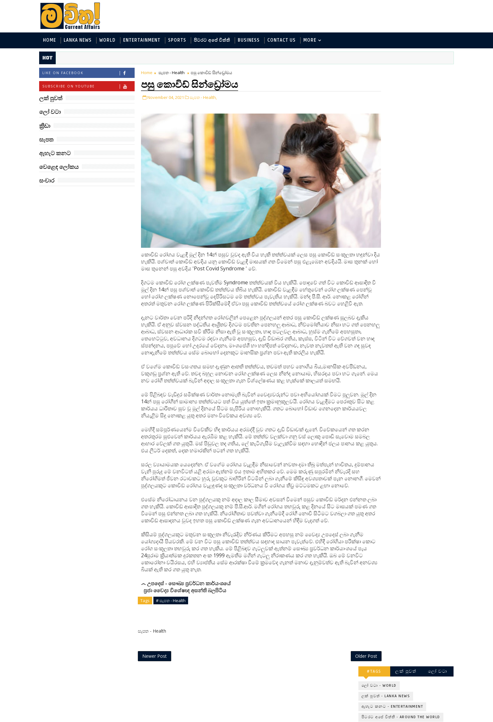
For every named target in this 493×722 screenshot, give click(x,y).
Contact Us (290, 41)
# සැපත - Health (179, 645)
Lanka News (86, 41)
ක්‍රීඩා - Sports (368, 139)
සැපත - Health (180, 74)
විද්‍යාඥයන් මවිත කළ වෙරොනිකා (406, 289)
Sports (186, 41)
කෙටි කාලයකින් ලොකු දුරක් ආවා (408, 340)
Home (58, 41)
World (116, 41)
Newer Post (163, 702)
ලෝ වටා (429, 72)
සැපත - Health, (211, 98)
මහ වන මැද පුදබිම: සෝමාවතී (405, 211)
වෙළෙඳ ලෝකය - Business (380, 149)
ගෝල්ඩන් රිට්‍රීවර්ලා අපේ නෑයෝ (410, 418)
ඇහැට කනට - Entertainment (384, 107)
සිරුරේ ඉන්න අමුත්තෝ (408, 312)
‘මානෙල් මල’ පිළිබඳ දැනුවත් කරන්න (405, 186)
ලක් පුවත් (397, 72)
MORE (318, 41)
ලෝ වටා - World (370, 86)
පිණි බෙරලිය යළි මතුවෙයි (412, 363)
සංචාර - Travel (406, 160)
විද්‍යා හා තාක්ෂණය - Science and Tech (392, 128)
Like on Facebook (97, 74)
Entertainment (150, 41)
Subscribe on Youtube (97, 87)
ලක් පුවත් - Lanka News (377, 97)
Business (257, 41)
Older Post (329, 702)
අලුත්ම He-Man (400, 234)
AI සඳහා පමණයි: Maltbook (401, 392)
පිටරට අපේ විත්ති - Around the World (392, 118)
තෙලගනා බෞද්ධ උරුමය (411, 260)
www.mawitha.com (120, 718)
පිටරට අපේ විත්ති (220, 41)
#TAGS (366, 72)
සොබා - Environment (412, 139)
